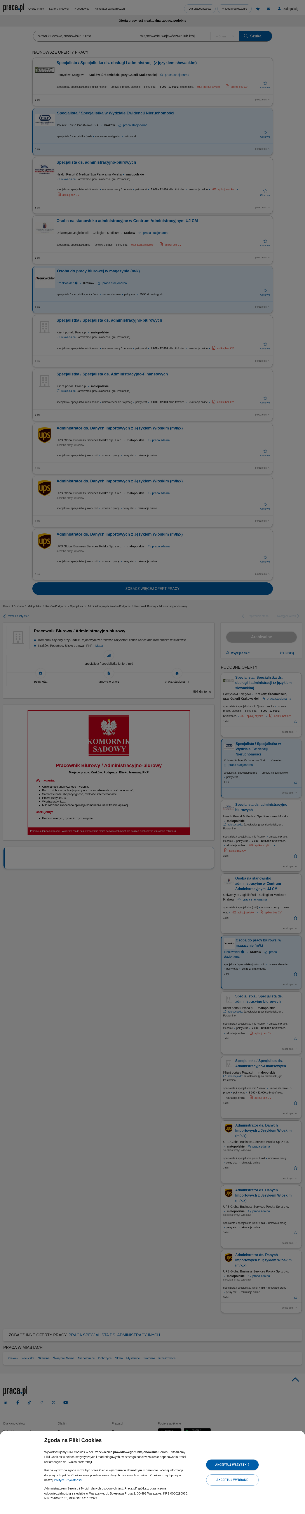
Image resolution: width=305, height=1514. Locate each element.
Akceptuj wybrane (232, 1480)
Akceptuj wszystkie (232, 1465)
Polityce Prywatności (68, 1480)
